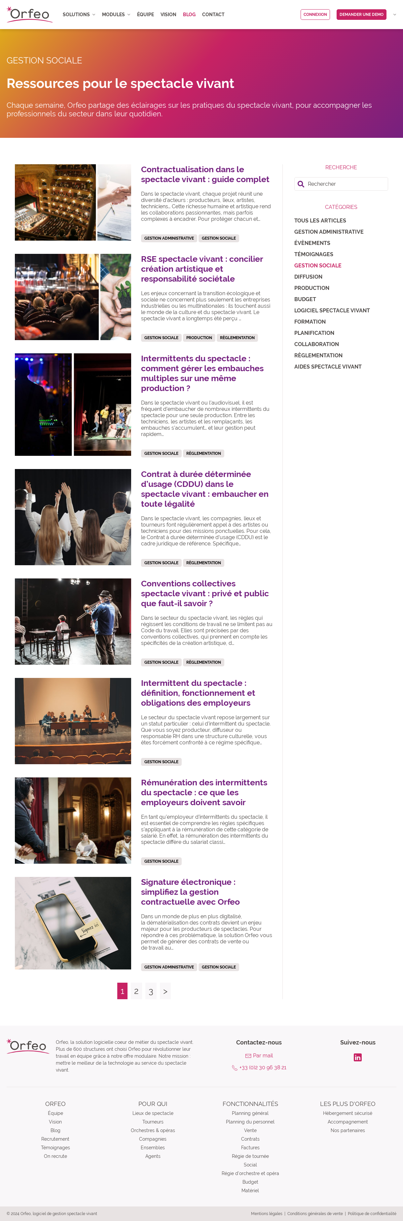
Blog (189, 14)
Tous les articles (320, 220)
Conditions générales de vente (315, 1213)
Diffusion (308, 277)
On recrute (55, 1156)
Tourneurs (153, 1121)
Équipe (145, 14)
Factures (250, 1147)
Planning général (250, 1113)
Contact (213, 14)
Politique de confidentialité (372, 1213)
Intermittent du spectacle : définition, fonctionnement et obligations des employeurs (198, 693)
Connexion (315, 14)
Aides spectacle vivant (328, 367)
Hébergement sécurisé (347, 1113)
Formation (310, 322)
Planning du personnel (250, 1121)
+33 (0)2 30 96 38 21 (262, 1067)
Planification (314, 333)
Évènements (312, 243)
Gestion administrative (329, 232)
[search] (341, 184)
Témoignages (313, 254)
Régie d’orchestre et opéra (250, 1173)
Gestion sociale (318, 265)
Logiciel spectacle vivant (332, 310)
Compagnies (152, 1139)
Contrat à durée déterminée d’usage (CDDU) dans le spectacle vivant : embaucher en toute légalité (205, 489)
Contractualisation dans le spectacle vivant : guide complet (205, 174)
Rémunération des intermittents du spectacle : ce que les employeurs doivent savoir (204, 792)
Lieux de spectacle (152, 1113)
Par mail (263, 1055)
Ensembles (153, 1147)
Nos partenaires (348, 1130)
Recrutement (55, 1139)
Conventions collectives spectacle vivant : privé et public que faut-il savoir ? (205, 593)
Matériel (250, 1190)
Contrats (250, 1139)
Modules (116, 14)
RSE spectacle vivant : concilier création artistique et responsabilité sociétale (202, 269)
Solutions (79, 14)
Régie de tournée (250, 1156)
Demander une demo (362, 14)
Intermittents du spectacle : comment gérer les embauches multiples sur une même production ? (202, 373)
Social (250, 1164)
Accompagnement (348, 1121)
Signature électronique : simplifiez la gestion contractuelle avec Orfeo (190, 892)
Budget (305, 299)
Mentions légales (266, 1213)
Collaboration (316, 344)
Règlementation (318, 355)
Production (311, 288)
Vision (168, 14)
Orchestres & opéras (153, 1130)
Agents (153, 1156)
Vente (250, 1130)
